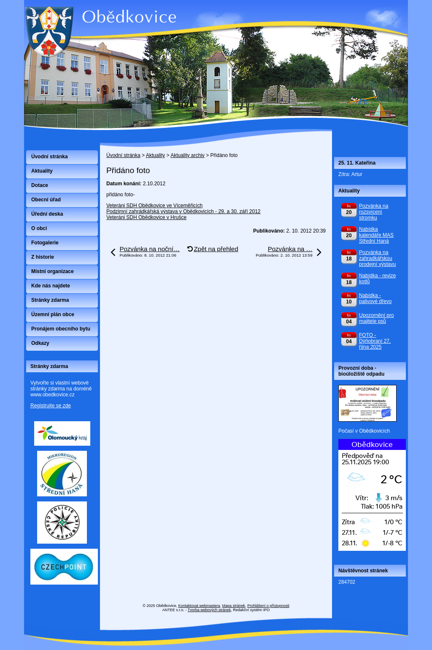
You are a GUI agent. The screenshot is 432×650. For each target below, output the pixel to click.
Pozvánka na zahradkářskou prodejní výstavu (377, 258)
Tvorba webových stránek (209, 610)
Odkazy (40, 343)
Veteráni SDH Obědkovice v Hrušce (146, 217)
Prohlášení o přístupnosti (268, 606)
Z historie (42, 257)
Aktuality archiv (187, 155)
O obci (39, 228)
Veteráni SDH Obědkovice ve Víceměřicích (154, 206)
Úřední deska (47, 214)
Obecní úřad (46, 200)
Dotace (39, 185)
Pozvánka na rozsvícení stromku (373, 212)
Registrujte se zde (50, 406)
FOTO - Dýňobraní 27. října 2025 (375, 341)
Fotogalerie (45, 243)
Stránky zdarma (50, 300)
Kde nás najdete (50, 286)
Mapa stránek (234, 606)
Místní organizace (52, 271)
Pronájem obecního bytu (60, 329)
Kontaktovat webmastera (199, 606)
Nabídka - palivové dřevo (375, 298)
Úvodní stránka (123, 155)
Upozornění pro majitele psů (376, 318)
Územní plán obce (52, 314)
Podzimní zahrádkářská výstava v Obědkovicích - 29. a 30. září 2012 (183, 211)
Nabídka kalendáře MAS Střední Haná (376, 235)
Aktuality (155, 155)
